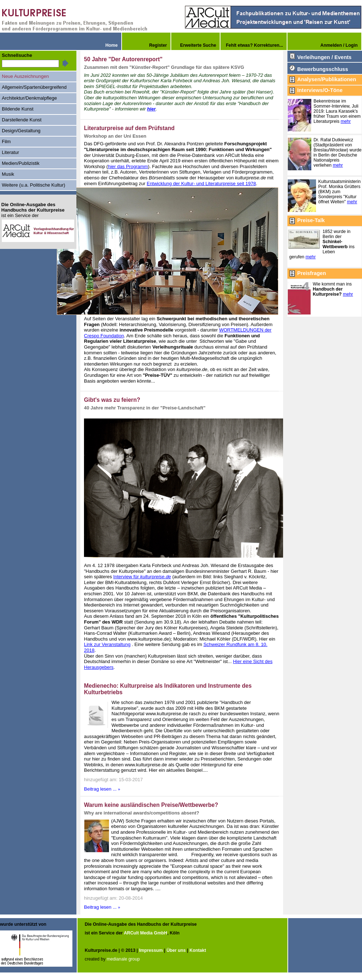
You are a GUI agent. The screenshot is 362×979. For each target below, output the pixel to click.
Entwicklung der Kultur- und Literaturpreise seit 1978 (201, 183)
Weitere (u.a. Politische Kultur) (33, 185)
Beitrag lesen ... (102, 789)
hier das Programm (128, 166)
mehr (346, 121)
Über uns (176, 949)
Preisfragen (311, 273)
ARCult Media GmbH (145, 932)
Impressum (151, 949)
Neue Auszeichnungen (25, 76)
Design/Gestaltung (21, 130)
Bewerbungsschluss (322, 69)
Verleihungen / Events (324, 57)
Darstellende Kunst (22, 119)
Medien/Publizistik (20, 163)
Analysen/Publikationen (326, 79)
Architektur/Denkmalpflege (29, 98)
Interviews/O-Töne (319, 90)
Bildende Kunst (17, 109)
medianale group (123, 958)
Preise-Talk (311, 220)
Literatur (10, 152)
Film (6, 141)
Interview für (142, 576)
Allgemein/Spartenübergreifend (34, 87)
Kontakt (197, 949)
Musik (8, 174)
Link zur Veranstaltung (107, 644)
